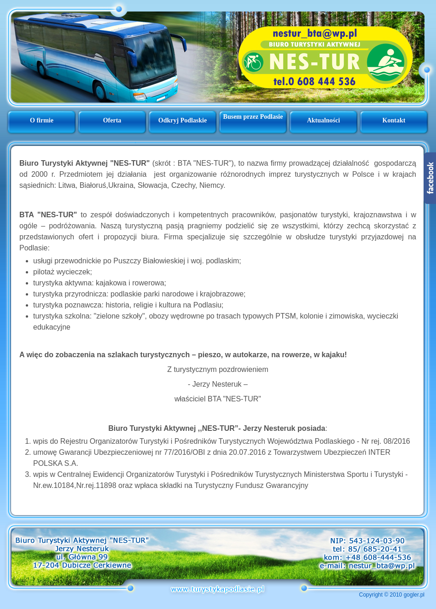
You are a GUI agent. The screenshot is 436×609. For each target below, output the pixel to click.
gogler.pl (414, 595)
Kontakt (394, 120)
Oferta (112, 120)
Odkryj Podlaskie (182, 120)
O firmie (41, 120)
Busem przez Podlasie (253, 116)
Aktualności (323, 120)
